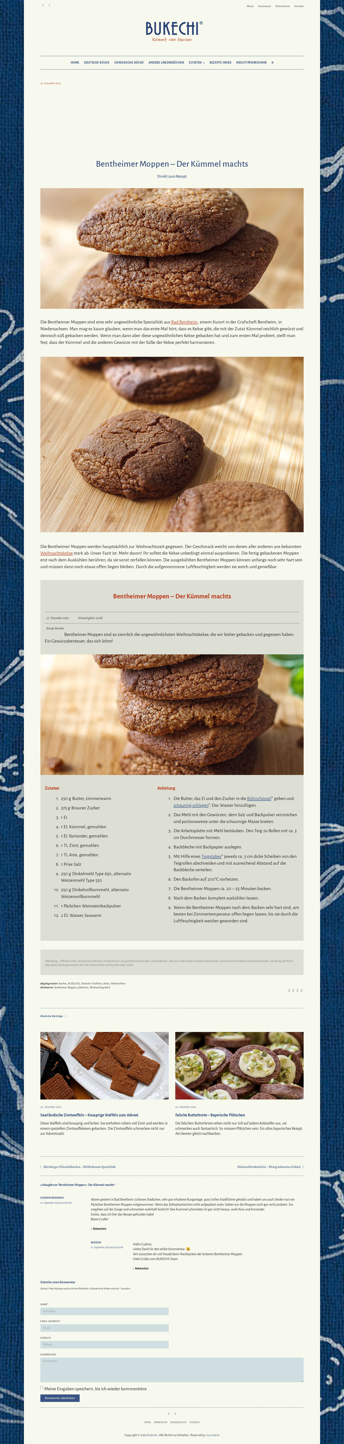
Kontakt (299, 6)
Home (75, 62)
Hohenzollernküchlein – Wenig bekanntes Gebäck (269, 1167)
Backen (63, 983)
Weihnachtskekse (56, 553)
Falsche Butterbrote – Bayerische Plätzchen (210, 1115)
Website (45, 1338)
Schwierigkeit (86, 618)
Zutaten (197, 62)
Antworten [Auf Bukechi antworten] (141, 1268)
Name (44, 1304)
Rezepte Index (220, 62)
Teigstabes (211, 856)
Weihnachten (118, 983)
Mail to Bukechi (49, 4)
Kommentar (48, 1354)
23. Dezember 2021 (50, 1107)
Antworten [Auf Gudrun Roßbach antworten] (99, 1228)
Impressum (264, 6)
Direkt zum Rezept (172, 176)
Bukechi (96, 1242)
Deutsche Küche (96, 62)
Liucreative (213, 1435)
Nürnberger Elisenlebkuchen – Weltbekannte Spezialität (79, 1167)
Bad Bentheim (184, 322)
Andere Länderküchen (166, 62)
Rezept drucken (55, 628)
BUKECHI (74, 983)
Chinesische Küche (129, 62)
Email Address (50, 1321)
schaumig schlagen (191, 805)
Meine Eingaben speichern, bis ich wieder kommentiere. (95, 1388)
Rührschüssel (259, 798)
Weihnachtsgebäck (100, 987)
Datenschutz (282, 6)
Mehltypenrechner (251, 62)
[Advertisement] (172, 123)
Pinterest (43, 4)
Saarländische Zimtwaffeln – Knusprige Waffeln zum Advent (89, 1115)
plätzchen (83, 987)
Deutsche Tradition (91, 983)
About (250, 6)
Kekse (106, 983)
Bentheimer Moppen (65, 987)
